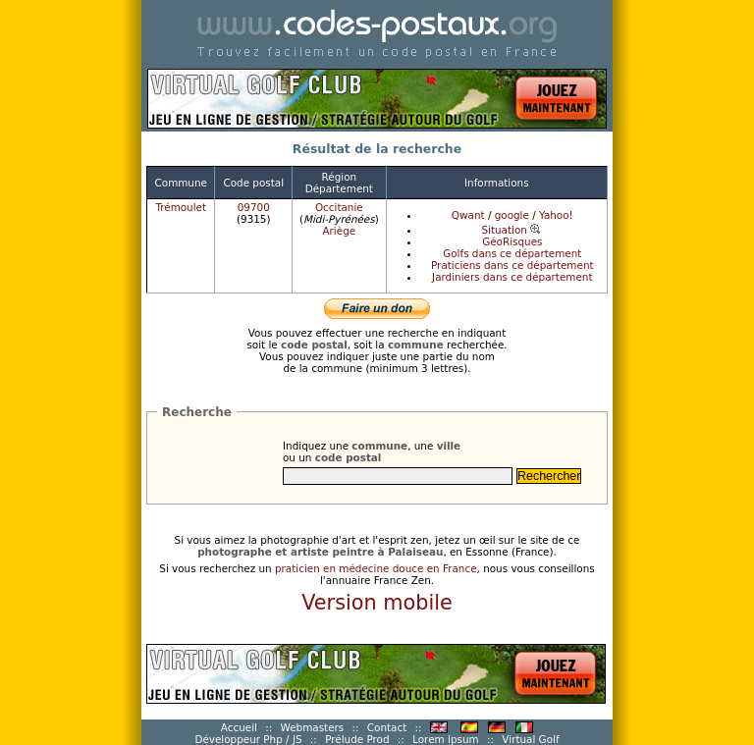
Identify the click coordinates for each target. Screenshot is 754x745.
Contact (386, 727)
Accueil (239, 727)
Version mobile (377, 602)
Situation (512, 230)
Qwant (468, 215)
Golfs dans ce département (512, 253)
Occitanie (339, 207)
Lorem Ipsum (445, 739)
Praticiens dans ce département (512, 265)
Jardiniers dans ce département (512, 277)
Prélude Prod (357, 739)
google (512, 215)
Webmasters (313, 727)
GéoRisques (512, 241)
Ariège (338, 231)
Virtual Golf (530, 739)
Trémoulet (180, 207)
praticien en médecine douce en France (376, 568)
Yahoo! (556, 215)
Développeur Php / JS (247, 739)
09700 (254, 207)
